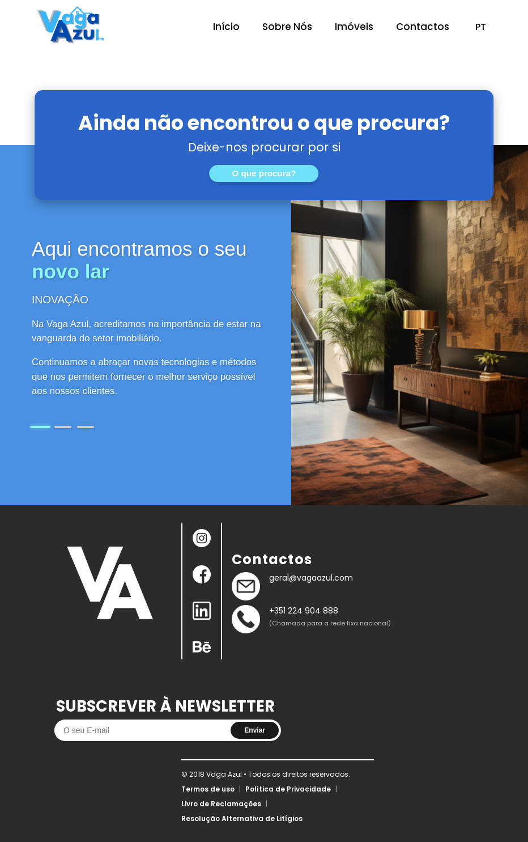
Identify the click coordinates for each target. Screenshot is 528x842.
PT (480, 26)
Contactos (422, 26)
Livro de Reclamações (221, 804)
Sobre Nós (287, 26)
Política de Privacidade (288, 789)
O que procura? (264, 173)
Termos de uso (208, 789)
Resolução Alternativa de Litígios (242, 818)
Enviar (254, 730)
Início (226, 26)
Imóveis (354, 26)
